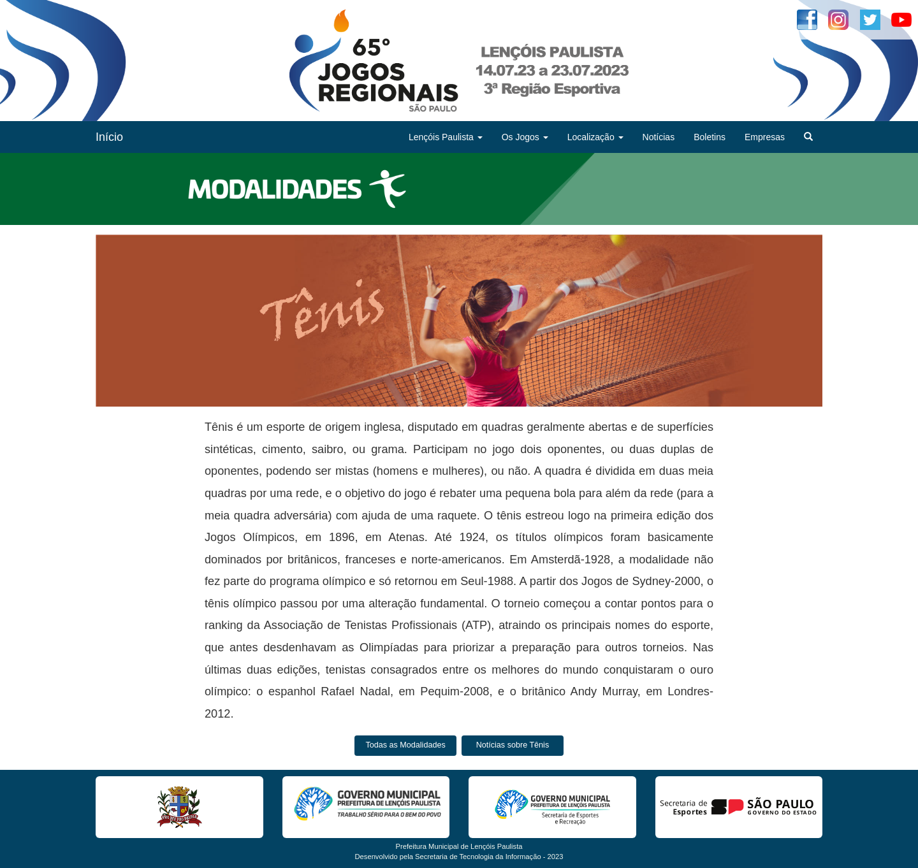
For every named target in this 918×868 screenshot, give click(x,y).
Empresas (765, 137)
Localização (595, 137)
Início (109, 137)
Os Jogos (525, 137)
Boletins (709, 137)
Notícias (659, 137)
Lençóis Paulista (446, 137)
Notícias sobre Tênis (513, 745)
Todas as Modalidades (405, 745)
